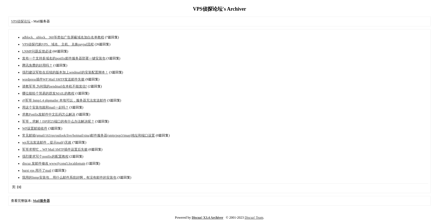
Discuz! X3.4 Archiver (207, 218)
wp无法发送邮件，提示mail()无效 (46, 142)
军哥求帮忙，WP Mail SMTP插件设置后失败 (55, 149)
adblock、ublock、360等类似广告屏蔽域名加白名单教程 (63, 37)
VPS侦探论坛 (21, 21)
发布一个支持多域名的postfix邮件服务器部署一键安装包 (63, 58)
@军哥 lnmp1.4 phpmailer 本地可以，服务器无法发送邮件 (64, 100)
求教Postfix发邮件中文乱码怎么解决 (48, 114)
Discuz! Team (254, 218)
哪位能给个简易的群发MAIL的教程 (48, 93)
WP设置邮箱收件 (34, 128)
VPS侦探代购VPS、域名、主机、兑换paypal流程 (58, 44)
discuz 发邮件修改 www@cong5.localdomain (53, 163)
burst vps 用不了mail (36, 170)
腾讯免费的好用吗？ (37, 65)
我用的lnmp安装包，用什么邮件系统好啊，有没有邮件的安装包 (69, 177)
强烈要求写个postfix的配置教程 (45, 156)
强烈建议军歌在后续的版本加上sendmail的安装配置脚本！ (65, 72)
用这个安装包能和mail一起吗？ (45, 107)
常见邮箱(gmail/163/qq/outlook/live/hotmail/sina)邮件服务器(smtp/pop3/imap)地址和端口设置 (88, 135)
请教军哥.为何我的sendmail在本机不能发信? (54, 86)
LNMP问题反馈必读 (37, 51)
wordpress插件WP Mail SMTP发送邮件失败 (53, 79)
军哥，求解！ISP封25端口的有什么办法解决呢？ (58, 121)
